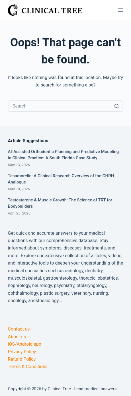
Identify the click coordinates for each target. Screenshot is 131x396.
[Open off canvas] (120, 10)
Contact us (19, 329)
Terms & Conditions (28, 366)
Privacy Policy (22, 351)
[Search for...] (65, 106)
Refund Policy (22, 359)
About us (17, 336)
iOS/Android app (24, 344)
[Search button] (116, 106)
